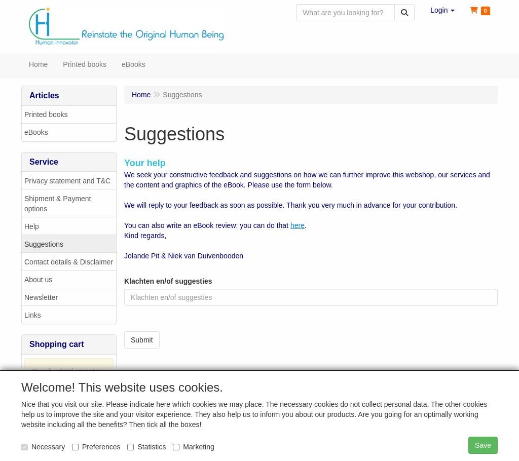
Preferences (96, 447)
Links (32, 316)
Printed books (46, 115)
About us (38, 280)
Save (483, 445)
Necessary (43, 447)
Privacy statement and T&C (67, 181)
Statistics (146, 447)
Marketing (193, 447)
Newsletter (41, 298)
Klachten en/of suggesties (168, 282)
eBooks (36, 133)
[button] (442, 10)
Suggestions (43, 245)
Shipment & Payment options (57, 204)
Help (31, 227)
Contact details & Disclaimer (68, 262)
